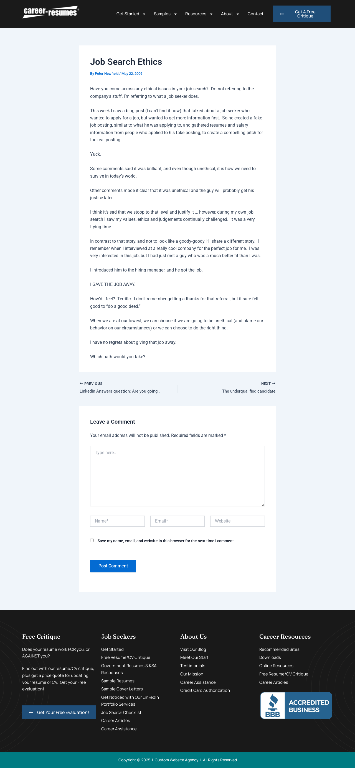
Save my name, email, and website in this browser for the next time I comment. (166, 541)
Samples (166, 14)
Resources (199, 14)
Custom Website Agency (177, 759)
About (230, 14)
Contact (255, 14)
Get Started (131, 14)
